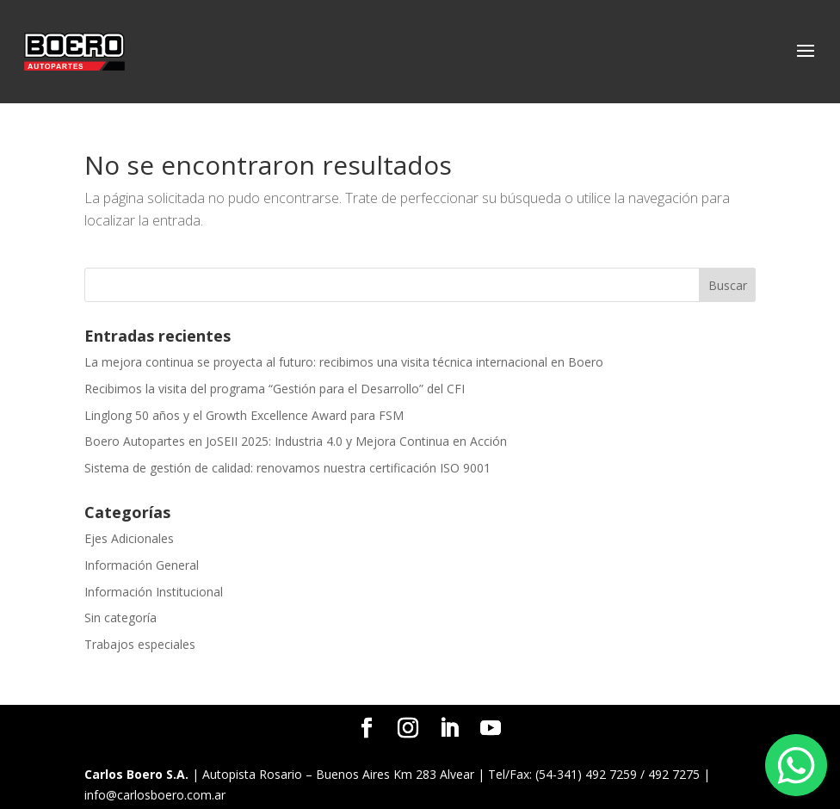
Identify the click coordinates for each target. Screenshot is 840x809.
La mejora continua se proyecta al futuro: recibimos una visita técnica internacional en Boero (343, 362)
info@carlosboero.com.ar (154, 795)
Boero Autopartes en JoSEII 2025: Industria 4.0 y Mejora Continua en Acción (295, 441)
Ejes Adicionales (129, 538)
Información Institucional (153, 592)
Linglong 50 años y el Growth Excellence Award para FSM (244, 415)
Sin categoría (120, 617)
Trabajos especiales (139, 644)
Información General (141, 565)
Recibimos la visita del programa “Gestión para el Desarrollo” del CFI (274, 388)
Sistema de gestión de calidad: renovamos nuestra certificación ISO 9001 (287, 468)
